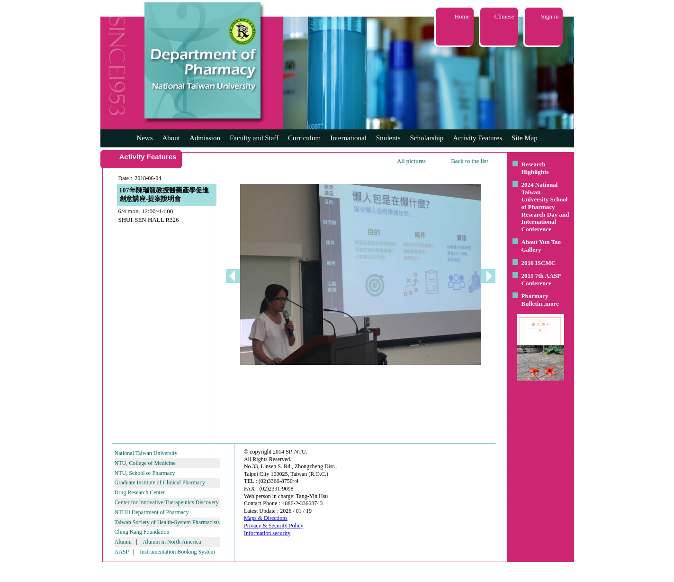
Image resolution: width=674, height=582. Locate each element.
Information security (267, 533)
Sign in (549, 16)
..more (550, 303)
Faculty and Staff (254, 138)
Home (462, 16)
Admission (204, 138)
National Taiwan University (146, 453)
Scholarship (427, 138)
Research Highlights (535, 168)
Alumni (123, 541)
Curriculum (304, 138)
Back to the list (469, 160)
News (144, 138)
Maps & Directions (266, 518)
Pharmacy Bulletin (534, 299)
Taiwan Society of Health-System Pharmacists (167, 522)
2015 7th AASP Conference (541, 279)
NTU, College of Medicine (145, 463)
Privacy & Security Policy (274, 525)
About (171, 138)
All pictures (411, 160)
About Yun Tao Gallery (541, 245)
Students (388, 138)
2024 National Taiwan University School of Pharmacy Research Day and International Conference (545, 207)
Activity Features (477, 138)
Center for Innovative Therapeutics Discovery (167, 502)
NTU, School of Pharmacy (145, 473)
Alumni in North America (172, 541)
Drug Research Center (140, 492)
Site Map (525, 138)
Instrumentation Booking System (177, 551)
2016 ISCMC (538, 262)
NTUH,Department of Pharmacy (152, 512)
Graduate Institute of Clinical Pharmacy (160, 482)
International (348, 138)
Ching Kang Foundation (142, 531)
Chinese (504, 16)
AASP (122, 551)
